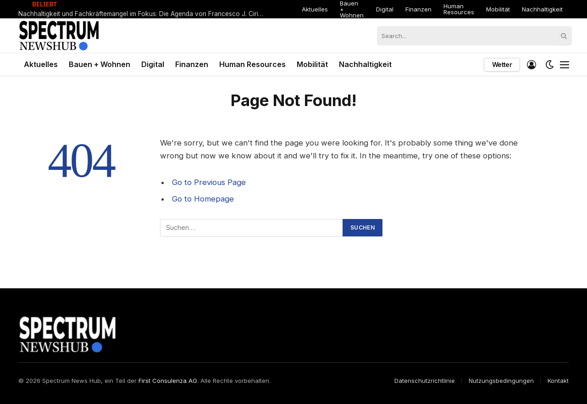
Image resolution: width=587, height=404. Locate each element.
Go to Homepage (203, 198)
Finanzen (418, 9)
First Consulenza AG (167, 380)
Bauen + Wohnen (352, 9)
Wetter (502, 64)
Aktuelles (315, 9)
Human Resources (458, 9)
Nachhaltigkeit (542, 9)
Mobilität (498, 9)
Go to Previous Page (209, 182)
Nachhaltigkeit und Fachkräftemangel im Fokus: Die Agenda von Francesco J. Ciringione (144, 13)
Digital (384, 9)
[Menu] (564, 64)
